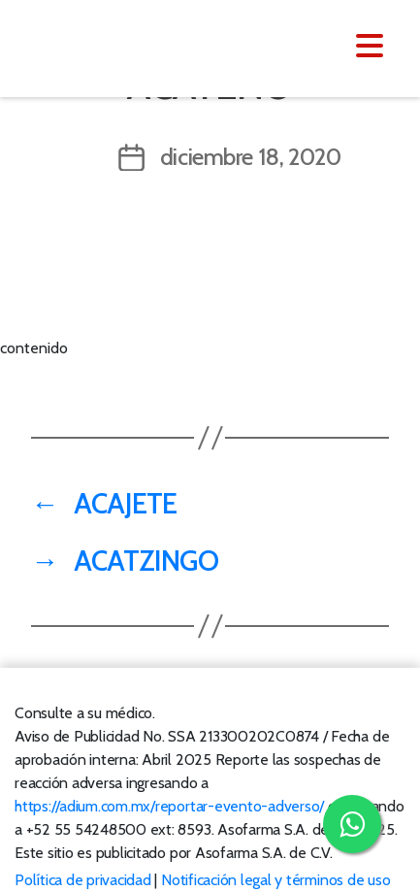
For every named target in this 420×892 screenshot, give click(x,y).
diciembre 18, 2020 (250, 157)
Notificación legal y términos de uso (275, 880)
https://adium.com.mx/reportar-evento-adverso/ (169, 806)
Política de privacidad (83, 880)
